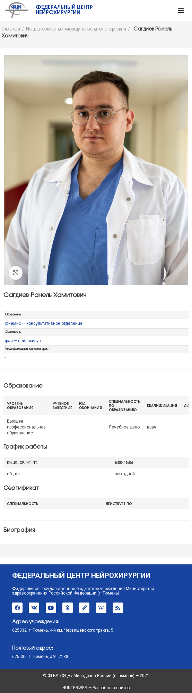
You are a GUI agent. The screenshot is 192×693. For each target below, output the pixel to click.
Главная (11, 29)
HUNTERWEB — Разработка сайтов (96, 687)
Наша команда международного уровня (76, 29)
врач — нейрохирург (22, 340)
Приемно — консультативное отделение (42, 323)
